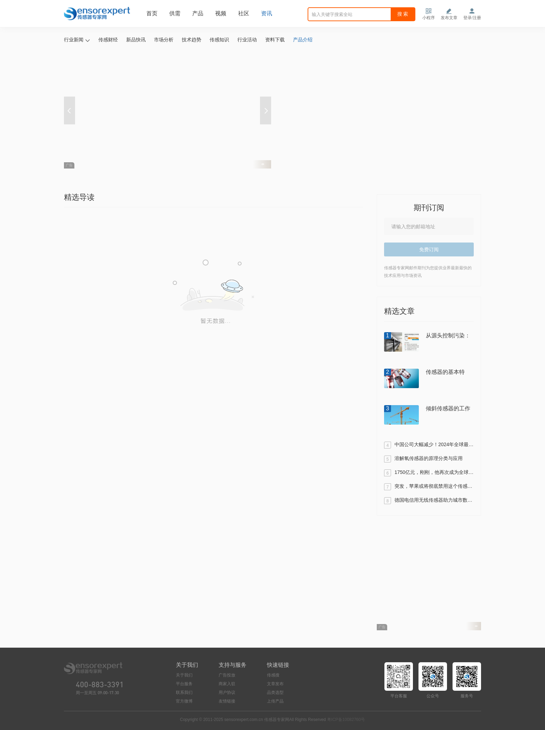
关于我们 (184, 675)
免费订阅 (429, 249)
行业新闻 (77, 40)
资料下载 (275, 39)
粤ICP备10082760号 (346, 719)
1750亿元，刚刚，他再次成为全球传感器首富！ (434, 472)
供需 (174, 13)
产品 (197, 13)
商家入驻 (227, 683)
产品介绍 (302, 39)
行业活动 (247, 39)
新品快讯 (136, 39)
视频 (220, 13)
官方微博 (184, 701)
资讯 (266, 13)
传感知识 (219, 39)
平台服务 (184, 683)
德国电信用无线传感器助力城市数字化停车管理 (434, 500)
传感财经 (108, 39)
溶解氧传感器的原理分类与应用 (428, 459)
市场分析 (163, 39)
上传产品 (275, 701)
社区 (243, 13)
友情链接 (227, 701)
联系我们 (184, 692)
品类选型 (275, 692)
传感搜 (273, 675)
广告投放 (227, 675)
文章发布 (275, 683)
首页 (151, 13)
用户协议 (227, 692)
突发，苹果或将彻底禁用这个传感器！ (434, 486)
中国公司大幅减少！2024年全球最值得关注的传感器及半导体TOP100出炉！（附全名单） (434, 445)
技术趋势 (191, 39)
